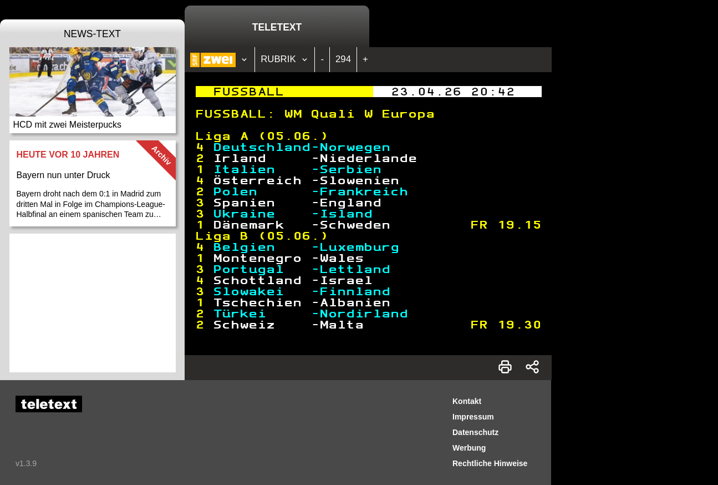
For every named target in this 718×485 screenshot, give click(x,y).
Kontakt (466, 401)
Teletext (277, 27)
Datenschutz (475, 432)
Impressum (473, 416)
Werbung (469, 447)
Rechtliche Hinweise (489, 463)
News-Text (92, 33)
